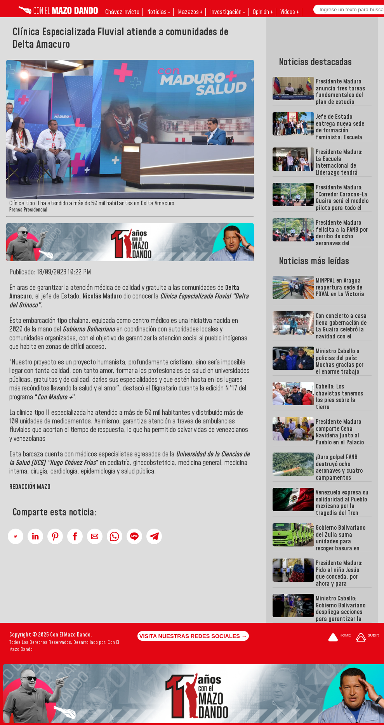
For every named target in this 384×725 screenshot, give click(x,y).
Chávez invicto (122, 12)
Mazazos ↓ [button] (190, 12)
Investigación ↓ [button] (227, 12)
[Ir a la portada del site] (339, 638)
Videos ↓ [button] (289, 12)
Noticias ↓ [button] (158, 12)
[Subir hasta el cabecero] (367, 638)
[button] (15, 536)
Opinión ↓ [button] (263, 12)
